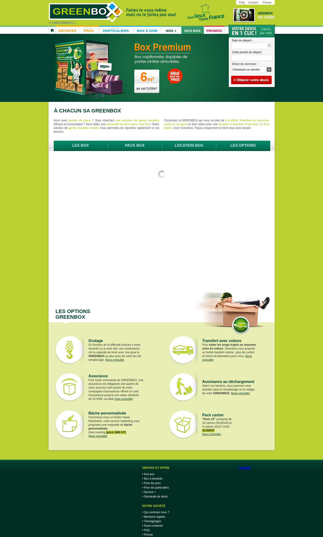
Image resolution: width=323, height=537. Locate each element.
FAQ (242, 2)
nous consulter (123, 399)
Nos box (149, 474)
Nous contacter (153, 525)
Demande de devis (156, 496)
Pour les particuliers (156, 487)
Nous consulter (114, 360)
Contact (253, 2)
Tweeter (244, 467)
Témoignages (152, 521)
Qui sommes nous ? (156, 512)
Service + (150, 492)
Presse (267, 2)
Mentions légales (154, 516)
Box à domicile (153, 478)
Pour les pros (152, 483)
